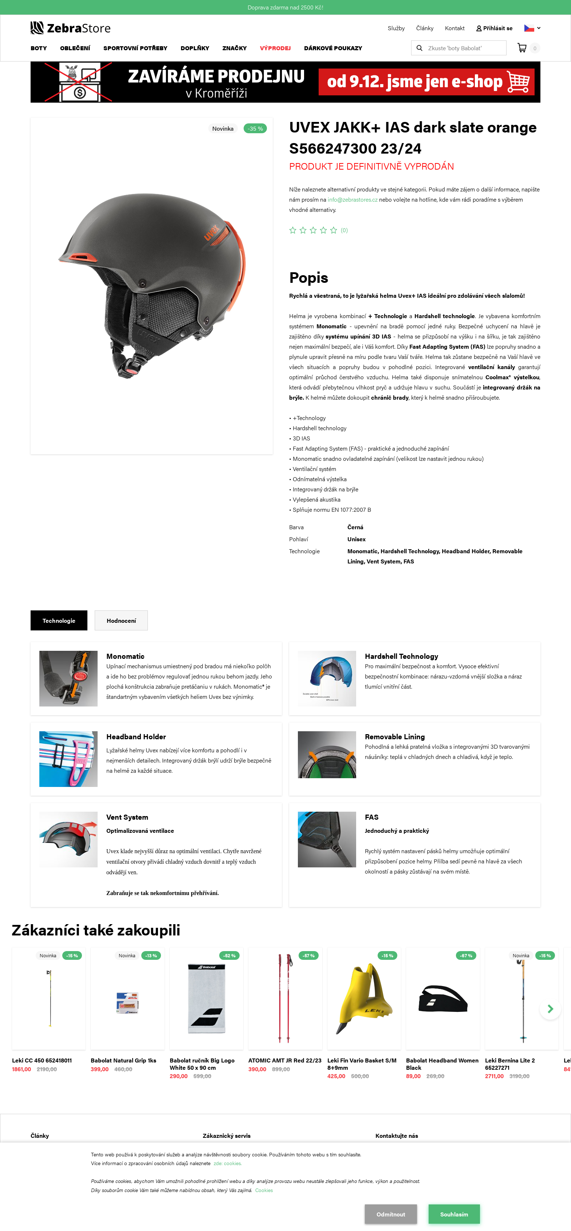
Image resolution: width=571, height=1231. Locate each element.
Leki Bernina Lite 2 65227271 (510, 1063)
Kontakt (455, 28)
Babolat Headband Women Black (442, 1063)
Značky (235, 48)
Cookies (264, 1190)
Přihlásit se (494, 28)
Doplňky (195, 48)
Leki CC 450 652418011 (42, 1060)
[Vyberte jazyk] (532, 27)
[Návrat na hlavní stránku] (70, 27)
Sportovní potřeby (135, 48)
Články (424, 28)
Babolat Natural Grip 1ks (123, 1060)
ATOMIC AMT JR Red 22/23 (285, 1060)
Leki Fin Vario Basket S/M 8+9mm (362, 1063)
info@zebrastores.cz (353, 199)
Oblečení (75, 48)
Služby (396, 28)
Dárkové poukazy (333, 48)
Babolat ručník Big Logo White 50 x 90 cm (202, 1063)
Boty (39, 48)
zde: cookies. (228, 1163)
